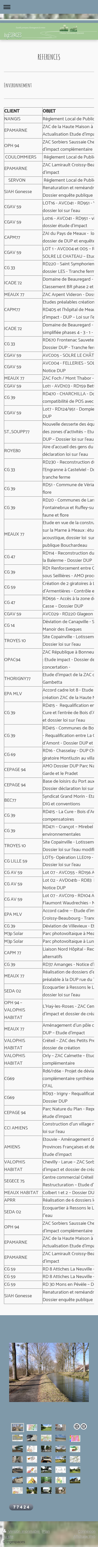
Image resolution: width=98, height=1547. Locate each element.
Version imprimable (22, 1531)
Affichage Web (84, 1537)
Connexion (86, 1531)
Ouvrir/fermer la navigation (49, 6)
